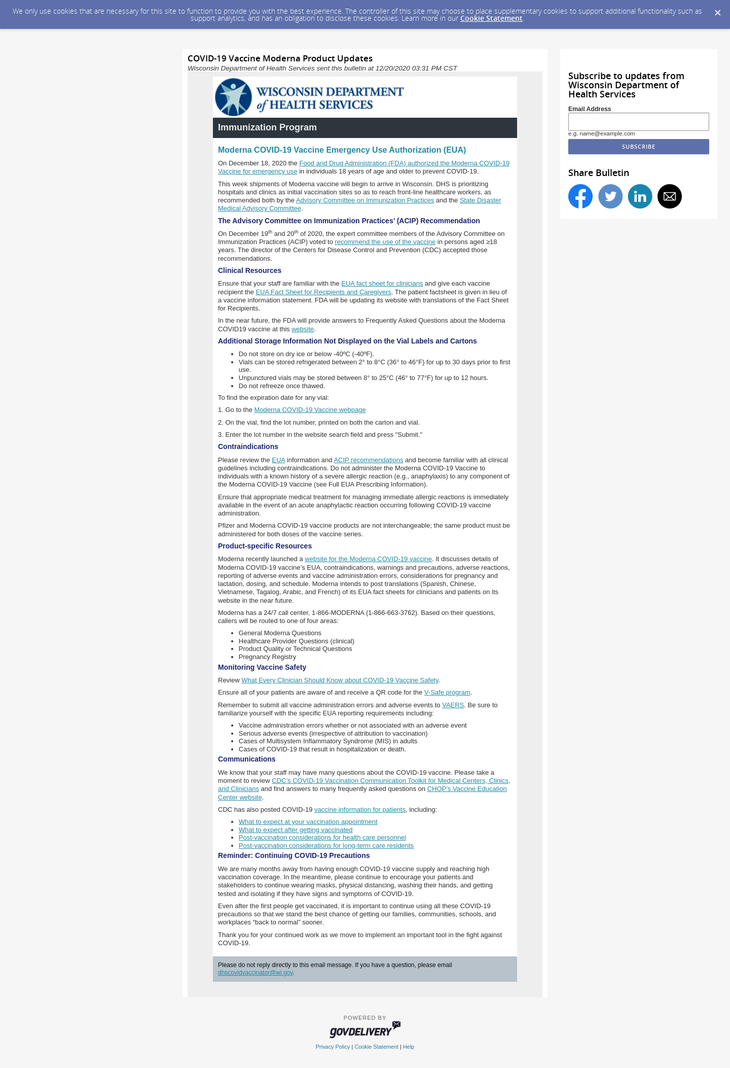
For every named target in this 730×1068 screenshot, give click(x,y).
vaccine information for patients (360, 809)
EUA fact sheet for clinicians (382, 283)
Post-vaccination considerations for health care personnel (322, 837)
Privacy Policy (333, 1047)
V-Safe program (447, 692)
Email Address (589, 109)
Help (408, 1047)
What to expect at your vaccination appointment (308, 821)
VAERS (453, 705)
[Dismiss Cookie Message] (717, 9)
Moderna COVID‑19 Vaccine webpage (310, 410)
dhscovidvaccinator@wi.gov (255, 972)
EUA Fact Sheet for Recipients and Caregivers (323, 292)
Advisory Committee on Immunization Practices (365, 200)
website (302, 329)
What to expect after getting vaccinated (296, 830)
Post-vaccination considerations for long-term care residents (326, 845)
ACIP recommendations (368, 460)
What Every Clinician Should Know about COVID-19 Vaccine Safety (339, 680)
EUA (278, 460)
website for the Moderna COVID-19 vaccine (368, 559)
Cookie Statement (491, 18)
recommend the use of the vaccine (385, 242)
